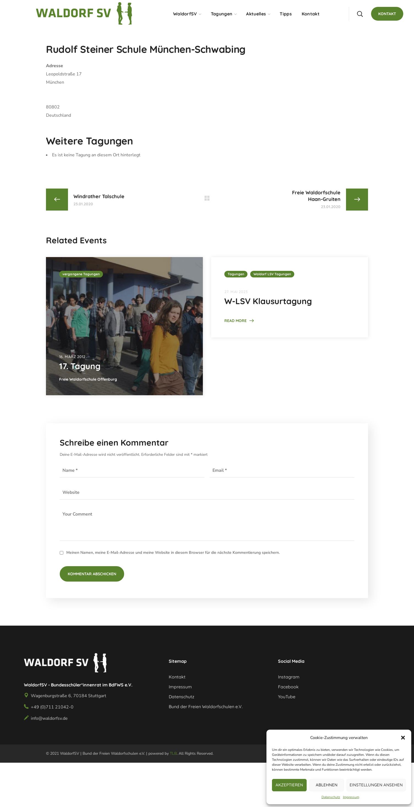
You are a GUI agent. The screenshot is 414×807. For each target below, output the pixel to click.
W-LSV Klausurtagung (268, 301)
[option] (124, 326)
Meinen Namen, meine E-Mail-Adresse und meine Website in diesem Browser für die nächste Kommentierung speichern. (173, 552)
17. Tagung (79, 366)
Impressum (351, 797)
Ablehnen (326, 784)
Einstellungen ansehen (376, 784)
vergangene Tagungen (81, 274)
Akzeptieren (289, 784)
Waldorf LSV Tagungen (272, 274)
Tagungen (236, 274)
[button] (403, 737)
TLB (173, 753)
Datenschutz (331, 797)
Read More (235, 320)
